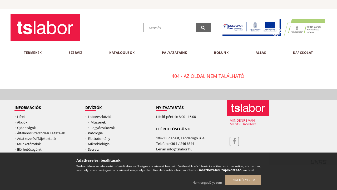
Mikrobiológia (99, 143)
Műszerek (98, 122)
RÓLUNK (221, 52)
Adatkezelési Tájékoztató (36, 138)
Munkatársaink (29, 143)
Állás (261, 52)
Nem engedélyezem (207, 182)
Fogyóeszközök (103, 127)
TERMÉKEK (33, 52)
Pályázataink (174, 52)
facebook (234, 141)
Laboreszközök (100, 116)
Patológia (95, 133)
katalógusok (122, 52)
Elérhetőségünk (29, 149)
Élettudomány (99, 138)
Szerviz (75, 52)
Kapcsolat (303, 52)
